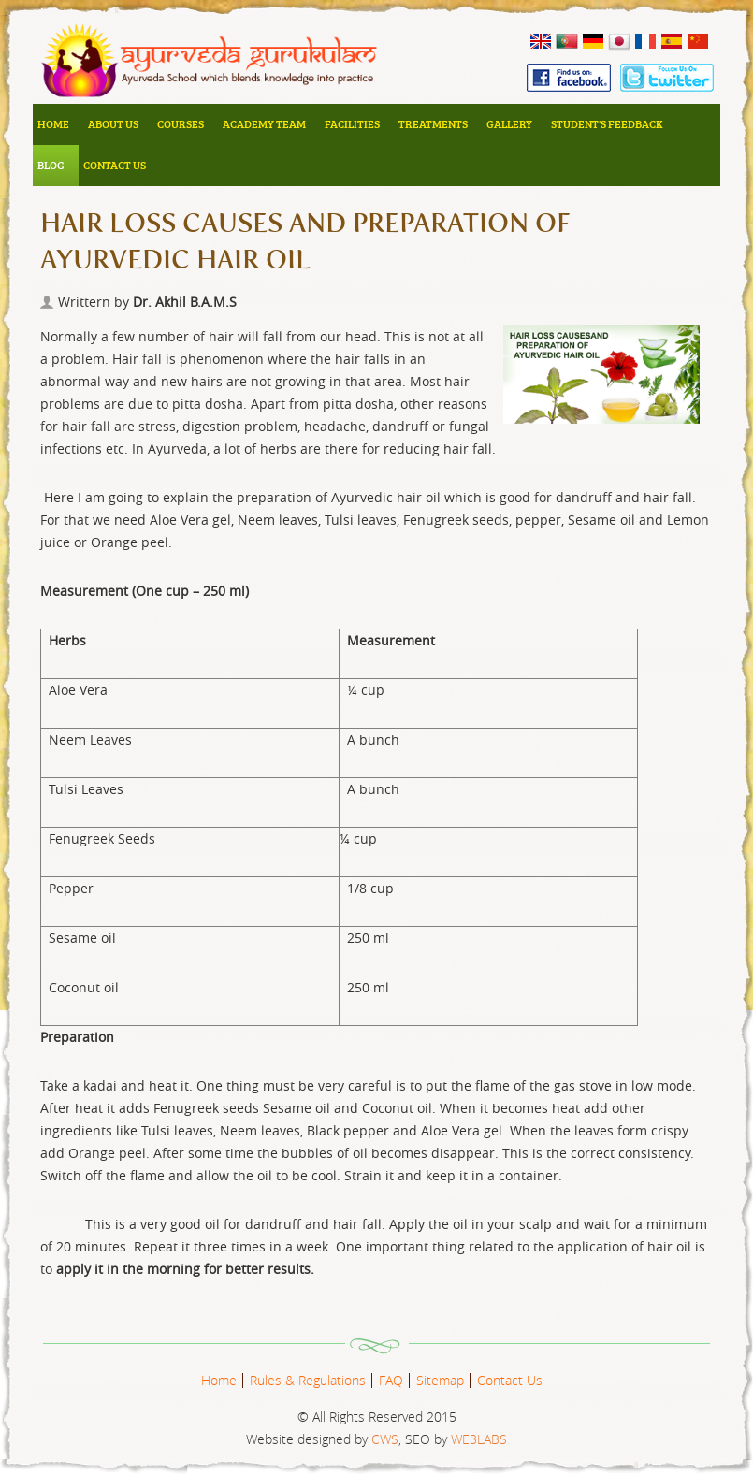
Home (53, 124)
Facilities (352, 124)
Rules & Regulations (308, 1380)
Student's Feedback (606, 124)
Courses (180, 124)
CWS (384, 1439)
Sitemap (440, 1380)
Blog (51, 165)
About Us (113, 124)
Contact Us (114, 165)
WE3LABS (479, 1439)
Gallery (509, 124)
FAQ (391, 1380)
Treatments (433, 124)
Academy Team (264, 124)
